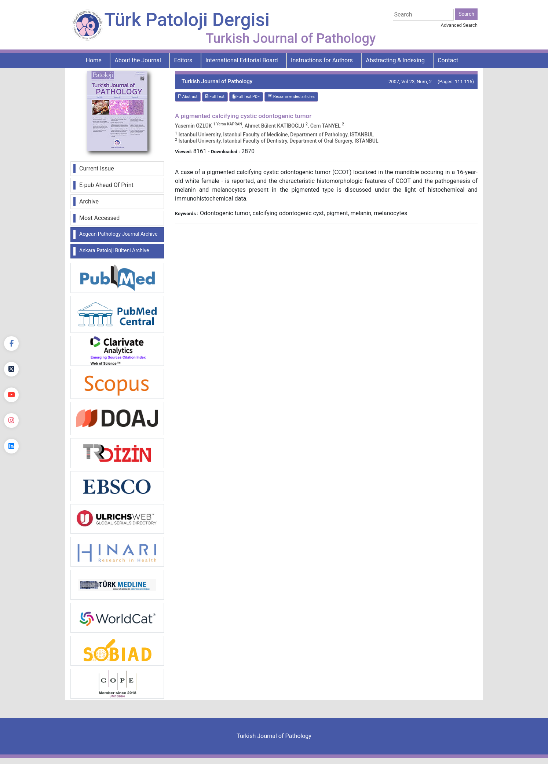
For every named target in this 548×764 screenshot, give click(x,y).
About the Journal (137, 60)
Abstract (187, 96)
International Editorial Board (241, 60)
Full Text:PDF (246, 96)
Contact (448, 60)
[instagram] (11, 420)
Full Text (214, 96)
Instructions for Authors (322, 60)
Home (94, 60)
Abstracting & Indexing (395, 60)
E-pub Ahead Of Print (106, 184)
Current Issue (96, 168)
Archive (89, 201)
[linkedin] (11, 446)
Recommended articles (291, 96)
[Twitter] (11, 369)
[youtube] (11, 394)
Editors (183, 60)
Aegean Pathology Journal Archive (118, 234)
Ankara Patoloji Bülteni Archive (114, 250)
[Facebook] (11, 343)
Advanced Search (459, 25)
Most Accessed (99, 217)
